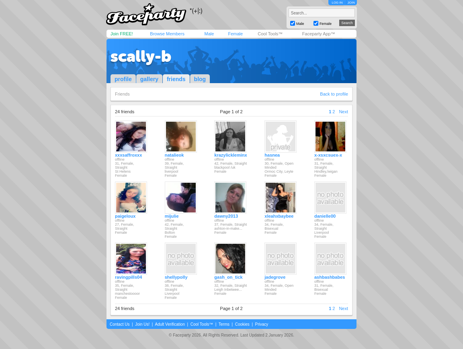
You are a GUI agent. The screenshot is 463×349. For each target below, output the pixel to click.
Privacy (261, 324)
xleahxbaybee (278, 216)
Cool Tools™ (270, 33)
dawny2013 (226, 216)
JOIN (351, 2)
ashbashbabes (329, 277)
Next (343, 111)
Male (209, 33)
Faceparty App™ (318, 33)
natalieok (174, 155)
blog (200, 79)
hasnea (272, 155)
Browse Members (167, 33)
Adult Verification (170, 324)
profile (123, 79)
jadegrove (274, 277)
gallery (149, 79)
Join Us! (142, 324)
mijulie (172, 216)
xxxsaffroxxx (128, 155)
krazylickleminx (230, 155)
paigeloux (125, 216)
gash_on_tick (228, 277)
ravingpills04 (128, 277)
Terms (224, 324)
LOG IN (337, 2)
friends (176, 79)
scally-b (141, 56)
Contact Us (119, 324)
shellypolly (176, 277)
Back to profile (334, 94)
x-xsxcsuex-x (328, 155)
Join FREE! (122, 33)
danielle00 (325, 216)
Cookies (242, 324)
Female (235, 33)
